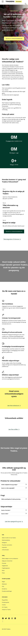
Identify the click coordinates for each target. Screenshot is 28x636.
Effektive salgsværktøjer (10, 375)
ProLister (4, 563)
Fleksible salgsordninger (10, 360)
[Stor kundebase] (3, 301)
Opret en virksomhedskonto (14, 38)
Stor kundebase (7, 304)
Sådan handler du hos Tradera (9, 537)
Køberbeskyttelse (6, 540)
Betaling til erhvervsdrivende (12, 332)
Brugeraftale (5, 600)
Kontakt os (4, 588)
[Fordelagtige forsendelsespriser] (3, 343)
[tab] (14, 485)
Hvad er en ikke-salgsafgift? (8, 488)
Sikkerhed (4, 584)
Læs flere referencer (14, 405)
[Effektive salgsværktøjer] (3, 372)
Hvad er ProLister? (5, 510)
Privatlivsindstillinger (7, 591)
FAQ (3, 586)
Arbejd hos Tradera (6, 609)
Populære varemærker (7, 544)
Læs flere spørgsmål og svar (14, 521)
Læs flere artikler (14, 429)
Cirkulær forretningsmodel (11, 318)
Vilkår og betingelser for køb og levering (10, 499)
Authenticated (5, 549)
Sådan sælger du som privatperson (10, 558)
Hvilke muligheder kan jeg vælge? (9, 484)
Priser (3, 572)
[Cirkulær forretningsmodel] (3, 315)
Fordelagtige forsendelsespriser (13, 346)
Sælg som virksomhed (7, 560)
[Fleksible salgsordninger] (3, 357)
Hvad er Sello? (4, 513)
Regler (3, 581)
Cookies (4, 604)
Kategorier (4, 542)
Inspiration (4, 547)
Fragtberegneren (6, 568)
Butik (3, 570)
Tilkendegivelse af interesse (14, 43)
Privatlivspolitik (5, 602)
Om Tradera (4, 607)
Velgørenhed (5, 565)
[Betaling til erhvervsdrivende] (3, 329)
